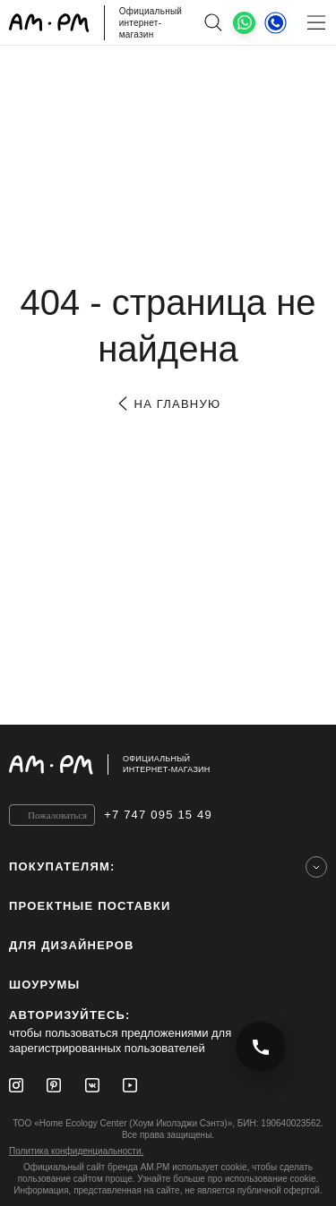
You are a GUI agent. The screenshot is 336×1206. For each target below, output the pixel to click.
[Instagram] (16, 1085)
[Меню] (316, 22)
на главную (168, 404)
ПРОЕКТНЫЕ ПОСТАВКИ (90, 906)
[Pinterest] (54, 1085)
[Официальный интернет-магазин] (168, 764)
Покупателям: (62, 866)
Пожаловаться (57, 815)
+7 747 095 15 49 (158, 814)
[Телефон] (275, 22)
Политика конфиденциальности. (76, 1151)
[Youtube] (130, 1085)
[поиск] (213, 22)
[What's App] (244, 23)
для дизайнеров (71, 945)
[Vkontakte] (92, 1085)
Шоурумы (44, 984)
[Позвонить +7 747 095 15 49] (261, 1047)
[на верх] (309, 764)
